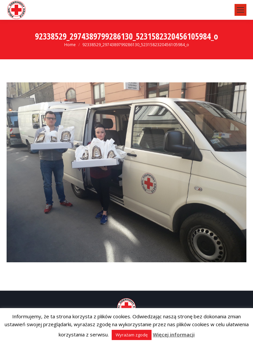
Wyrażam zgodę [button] (132, 335)
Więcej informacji (174, 334)
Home (70, 44)
